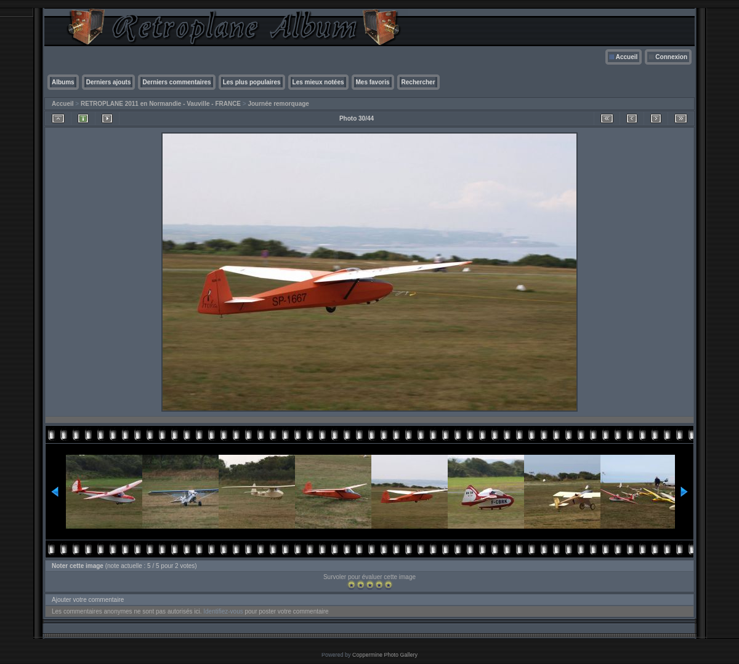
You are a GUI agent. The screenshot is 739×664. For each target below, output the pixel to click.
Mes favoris (373, 82)
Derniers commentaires (176, 82)
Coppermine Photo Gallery (385, 655)
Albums (63, 82)
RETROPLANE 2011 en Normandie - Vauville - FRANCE (161, 103)
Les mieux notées (318, 82)
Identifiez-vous (223, 611)
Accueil (627, 57)
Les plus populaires (252, 82)
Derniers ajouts (108, 82)
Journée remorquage (278, 103)
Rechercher (418, 82)
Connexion (671, 57)
